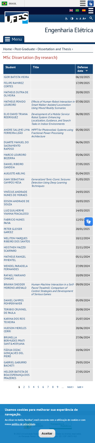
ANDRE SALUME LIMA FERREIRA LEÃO (17, 131)
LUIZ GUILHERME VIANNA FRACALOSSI (16, 212)
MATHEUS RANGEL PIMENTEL (15, 258)
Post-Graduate (25, 49)
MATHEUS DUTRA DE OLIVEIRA (16, 93)
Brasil (12, 3)
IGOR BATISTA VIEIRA (16, 77)
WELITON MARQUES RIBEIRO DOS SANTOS (17, 239)
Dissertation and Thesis (54, 49)
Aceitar (47, 433)
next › (70, 387)
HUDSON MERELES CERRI (15, 329)
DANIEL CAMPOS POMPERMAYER (14, 302)
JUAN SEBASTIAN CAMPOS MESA (14, 181)
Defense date (82, 69)
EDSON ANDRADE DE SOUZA (16, 202)
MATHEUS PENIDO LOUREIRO (15, 103)
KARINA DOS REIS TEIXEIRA (14, 320)
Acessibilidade (66, 18)
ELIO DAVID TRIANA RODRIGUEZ (15, 115)
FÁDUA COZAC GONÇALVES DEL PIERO (13, 353)
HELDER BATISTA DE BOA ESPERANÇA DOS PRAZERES (17, 375)
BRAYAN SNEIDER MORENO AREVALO (15, 286)
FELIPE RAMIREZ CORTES (13, 84)
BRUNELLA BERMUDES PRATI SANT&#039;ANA (14, 341)
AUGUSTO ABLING (14, 173)
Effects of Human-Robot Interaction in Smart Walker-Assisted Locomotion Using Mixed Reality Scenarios (53, 105)
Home (7, 49)
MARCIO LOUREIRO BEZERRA (15, 156)
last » (80, 387)
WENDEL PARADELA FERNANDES (15, 267)
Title (36, 67)
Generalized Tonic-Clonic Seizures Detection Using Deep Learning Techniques (50, 183)
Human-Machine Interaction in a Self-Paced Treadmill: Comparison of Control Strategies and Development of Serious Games (52, 289)
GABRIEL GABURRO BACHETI (15, 364)
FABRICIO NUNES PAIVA (14, 221)
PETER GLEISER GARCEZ (13, 230)
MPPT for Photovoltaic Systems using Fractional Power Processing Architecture (52, 133)
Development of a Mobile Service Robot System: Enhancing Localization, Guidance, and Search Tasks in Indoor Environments (51, 119)
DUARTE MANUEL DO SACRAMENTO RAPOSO (16, 145)
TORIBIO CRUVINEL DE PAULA (15, 311)
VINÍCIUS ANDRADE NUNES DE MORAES (15, 193)
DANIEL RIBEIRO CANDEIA (13, 165)
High (71, 18)
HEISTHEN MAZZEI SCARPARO (15, 249)
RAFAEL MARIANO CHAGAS (15, 277)
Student (10, 67)
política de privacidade (23, 424)
